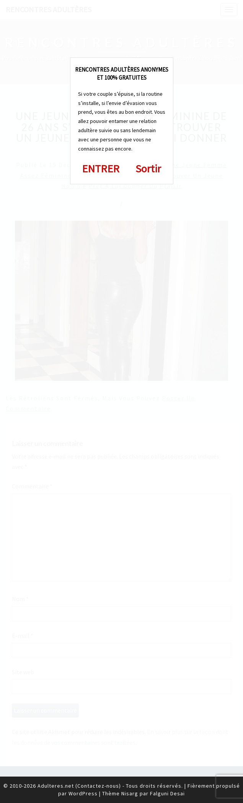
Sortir (148, 168)
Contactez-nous (98, 785)
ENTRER (100, 168)
